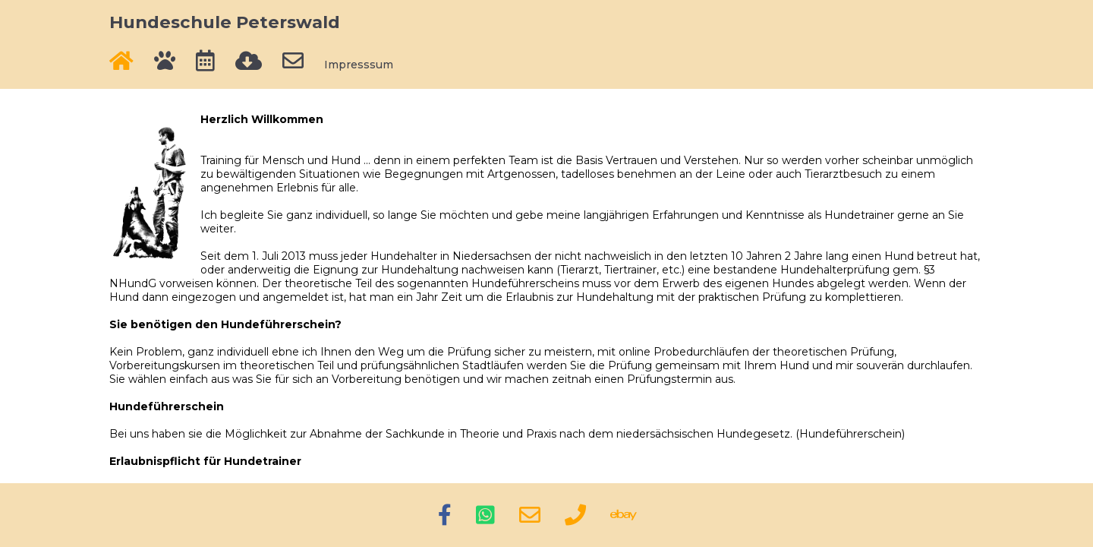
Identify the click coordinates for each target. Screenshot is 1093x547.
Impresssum (358, 64)
